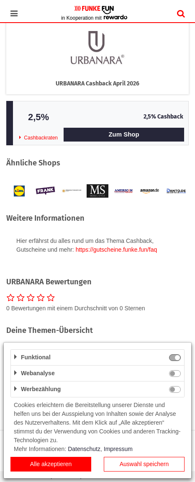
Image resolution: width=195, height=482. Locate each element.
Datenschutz (84, 449)
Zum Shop (123, 134)
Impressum (118, 449)
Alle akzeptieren (51, 464)
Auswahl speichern (144, 464)
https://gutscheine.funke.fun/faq (116, 249)
